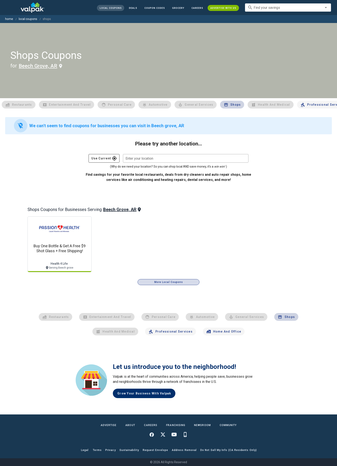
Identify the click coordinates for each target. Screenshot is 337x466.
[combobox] (288, 7)
